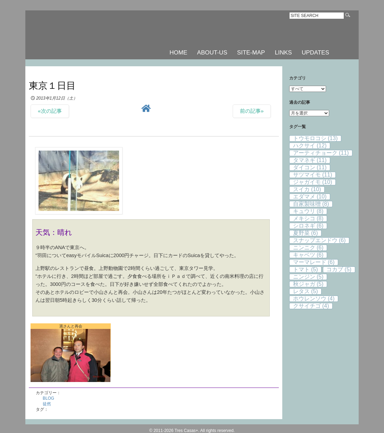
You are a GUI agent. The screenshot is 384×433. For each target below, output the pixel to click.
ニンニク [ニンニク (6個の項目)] (308, 248)
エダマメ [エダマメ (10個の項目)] (310, 196)
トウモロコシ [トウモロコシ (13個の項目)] (315, 138)
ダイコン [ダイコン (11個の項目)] (310, 167)
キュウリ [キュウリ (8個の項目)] (308, 211)
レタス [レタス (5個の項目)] (305, 291)
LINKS (283, 52)
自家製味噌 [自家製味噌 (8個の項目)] (311, 204)
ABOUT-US (212, 52)
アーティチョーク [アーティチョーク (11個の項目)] (321, 153)
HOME (178, 52)
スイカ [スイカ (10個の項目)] (307, 189)
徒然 (47, 403)
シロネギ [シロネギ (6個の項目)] (308, 226)
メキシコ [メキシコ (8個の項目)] (308, 218)
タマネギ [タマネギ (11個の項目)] (310, 160)
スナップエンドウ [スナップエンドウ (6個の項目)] (319, 240)
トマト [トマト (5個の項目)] (305, 269)
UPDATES (315, 52)
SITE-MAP (251, 52)
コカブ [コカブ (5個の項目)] (338, 269)
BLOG (48, 398)
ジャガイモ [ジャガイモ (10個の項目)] (312, 182)
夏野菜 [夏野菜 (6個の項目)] (305, 233)
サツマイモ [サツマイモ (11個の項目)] (312, 175)
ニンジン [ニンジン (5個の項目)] (308, 277)
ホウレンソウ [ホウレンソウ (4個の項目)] (314, 299)
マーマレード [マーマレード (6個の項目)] (314, 262)
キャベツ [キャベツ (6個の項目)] (308, 255)
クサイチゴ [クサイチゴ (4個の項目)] (311, 306)
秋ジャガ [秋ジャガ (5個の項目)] (308, 284)
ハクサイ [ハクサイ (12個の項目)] (310, 145)
